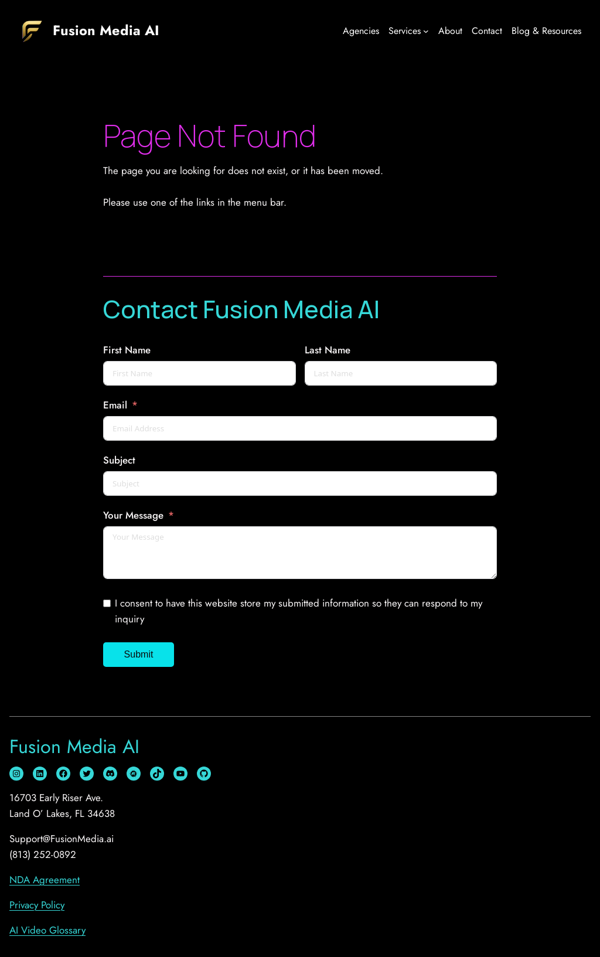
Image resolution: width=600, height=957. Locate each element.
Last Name (327, 350)
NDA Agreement (44, 880)
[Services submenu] (426, 31)
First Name (127, 350)
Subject (119, 460)
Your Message (133, 515)
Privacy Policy (36, 905)
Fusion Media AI (106, 30)
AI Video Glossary (47, 930)
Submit (139, 654)
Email (115, 405)
